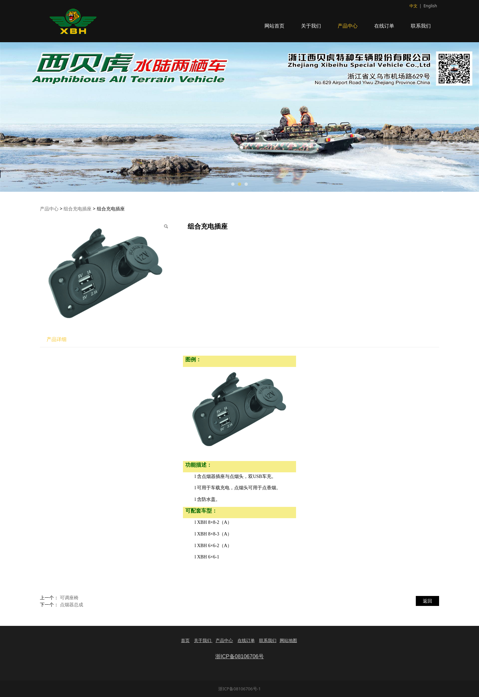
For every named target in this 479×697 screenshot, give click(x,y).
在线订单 (384, 25)
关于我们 (311, 25)
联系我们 (421, 25)
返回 (427, 601)
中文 (413, 6)
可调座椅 (69, 597)
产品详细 (57, 339)
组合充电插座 (77, 208)
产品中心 (348, 25)
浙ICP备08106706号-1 (239, 689)
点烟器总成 (71, 604)
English (430, 6)
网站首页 (274, 25)
